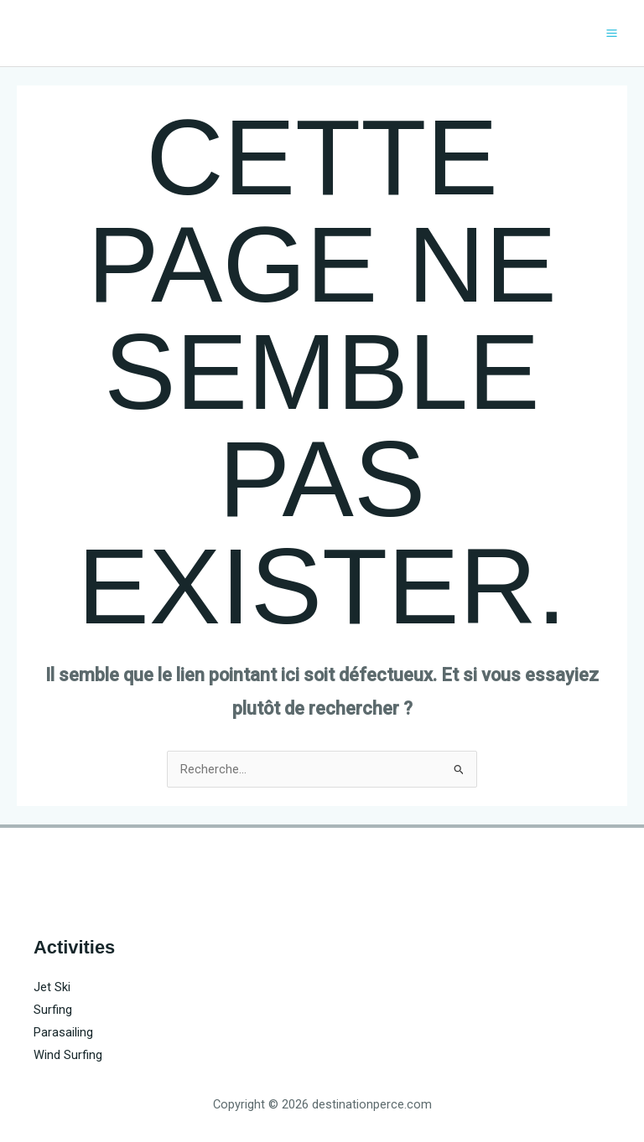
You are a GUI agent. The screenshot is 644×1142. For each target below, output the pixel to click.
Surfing (53, 1009)
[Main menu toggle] (611, 33)
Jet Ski (52, 987)
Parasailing (63, 1032)
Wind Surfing (68, 1054)
